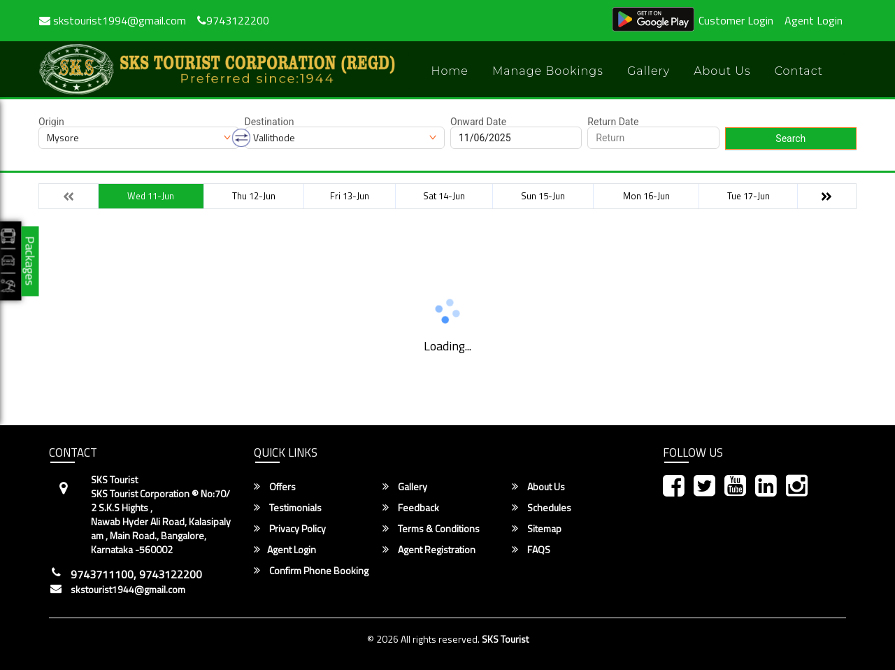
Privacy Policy (290, 529)
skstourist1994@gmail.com (112, 20)
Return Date (612, 122)
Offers (275, 487)
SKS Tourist (505, 639)
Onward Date (478, 122)
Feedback (410, 508)
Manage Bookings (547, 71)
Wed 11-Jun (150, 196)
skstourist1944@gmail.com (128, 590)
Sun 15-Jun (543, 196)
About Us (722, 71)
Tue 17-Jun (748, 196)
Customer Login (736, 20)
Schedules (541, 508)
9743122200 (233, 20)
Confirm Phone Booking (311, 571)
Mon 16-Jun (646, 196)
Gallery (648, 71)
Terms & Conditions (431, 529)
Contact (799, 71)
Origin (51, 122)
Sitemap (536, 529)
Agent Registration (428, 550)
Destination (269, 122)
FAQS (531, 550)
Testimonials (288, 508)
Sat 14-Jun (444, 196)
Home (449, 71)
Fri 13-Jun (349, 196)
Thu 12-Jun (253, 196)
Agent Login (814, 20)
